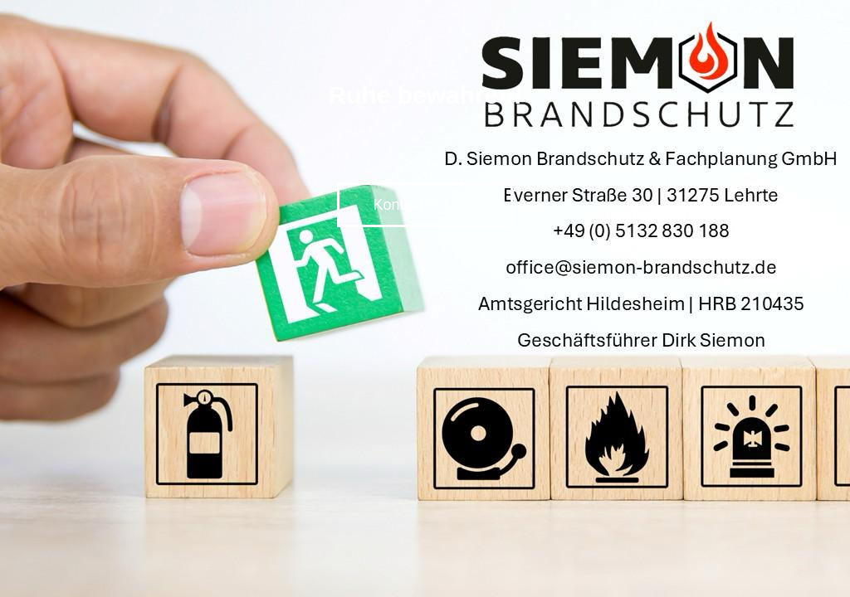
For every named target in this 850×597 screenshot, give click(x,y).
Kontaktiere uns (424, 205)
